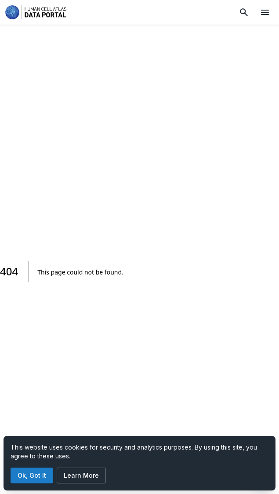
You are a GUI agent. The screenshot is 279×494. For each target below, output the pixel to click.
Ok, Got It (32, 475)
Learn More (81, 475)
